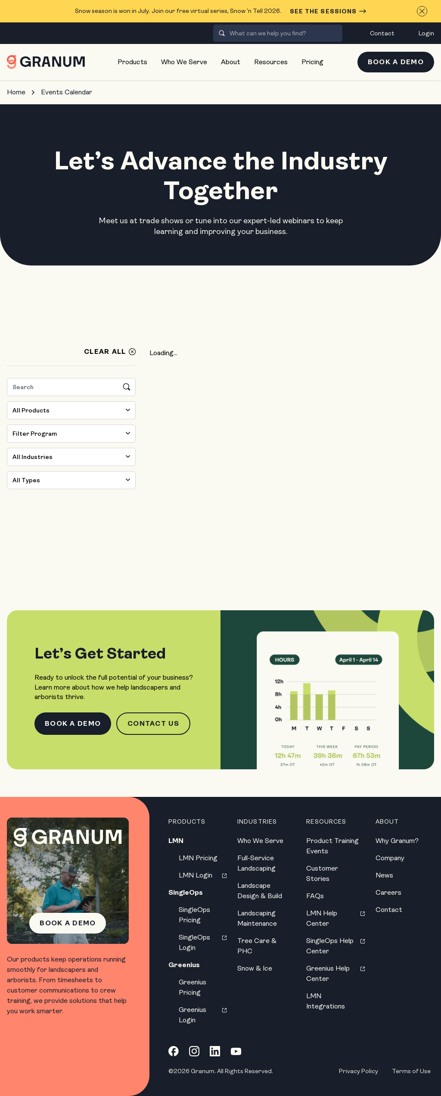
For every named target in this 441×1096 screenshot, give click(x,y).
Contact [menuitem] (382, 33)
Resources (271, 62)
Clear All (105, 351)
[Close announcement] (422, 11)
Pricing (312, 62)
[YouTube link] (236, 1051)
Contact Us (153, 723)
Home (16, 92)
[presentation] (221, 33)
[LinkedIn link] (215, 1051)
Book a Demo (396, 62)
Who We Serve (184, 62)
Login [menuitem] (426, 33)
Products (132, 62)
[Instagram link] (194, 1051)
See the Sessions (328, 11)
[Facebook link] (173, 1051)
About (230, 62)
